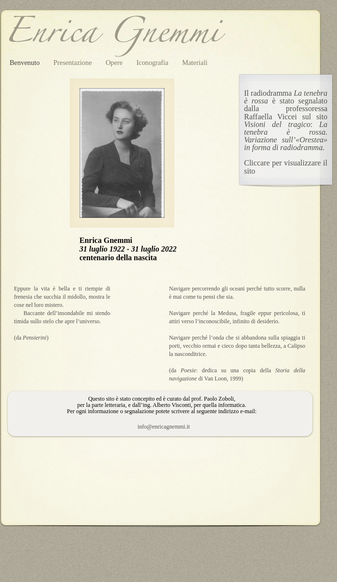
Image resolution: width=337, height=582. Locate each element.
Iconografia (153, 62)
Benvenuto (25, 62)
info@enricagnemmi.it (164, 426)
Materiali (194, 62)
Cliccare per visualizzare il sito (285, 167)
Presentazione (73, 62)
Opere (114, 62)
